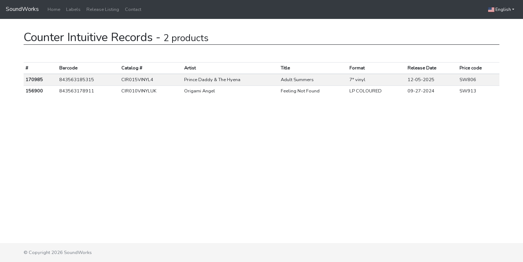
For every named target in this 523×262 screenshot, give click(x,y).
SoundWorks (22, 9)
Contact (133, 9)
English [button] (499, 9)
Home (54, 9)
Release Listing (102, 9)
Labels (73, 9)
